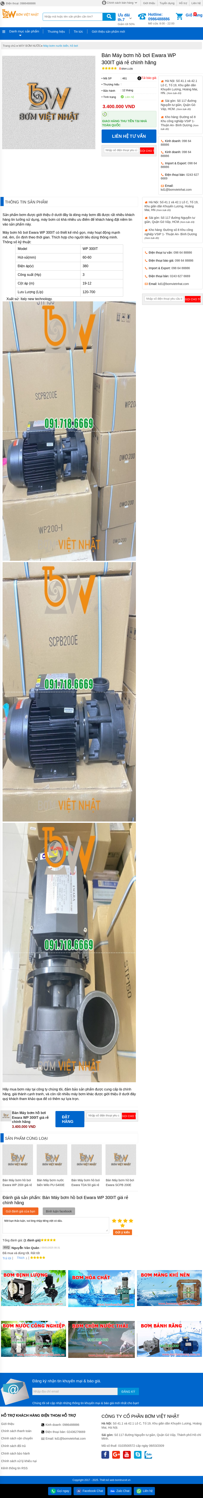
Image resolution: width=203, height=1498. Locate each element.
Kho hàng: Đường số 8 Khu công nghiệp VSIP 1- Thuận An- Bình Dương (171, 233)
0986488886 (71, 1424)
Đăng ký (128, 1391)
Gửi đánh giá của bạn (20, 1211)
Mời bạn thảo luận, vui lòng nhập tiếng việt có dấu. (56, 1224)
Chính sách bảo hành (15, 1453)
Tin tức (78, 31)
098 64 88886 (182, 252)
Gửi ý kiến (122, 1232)
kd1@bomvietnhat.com (176, 189)
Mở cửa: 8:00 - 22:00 (161, 18)
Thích (19, 1258)
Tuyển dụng (167, 3)
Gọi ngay (59, 1491)
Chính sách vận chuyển (17, 1438)
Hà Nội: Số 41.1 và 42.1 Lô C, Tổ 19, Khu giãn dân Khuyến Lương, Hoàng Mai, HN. (179, 86)
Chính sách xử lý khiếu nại (19, 1461)
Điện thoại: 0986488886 (18, 3)
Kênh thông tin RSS (14, 1468)
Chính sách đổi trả (13, 1446)
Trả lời (7, 1258)
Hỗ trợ (183, 3)
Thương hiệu (56, 31)
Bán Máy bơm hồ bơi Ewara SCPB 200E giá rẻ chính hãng (120, 1184)
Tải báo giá (146, 78)
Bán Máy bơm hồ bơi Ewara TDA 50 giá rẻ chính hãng (85, 1184)
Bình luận (126, 69)
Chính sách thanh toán (16, 1431)
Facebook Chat (89, 1491)
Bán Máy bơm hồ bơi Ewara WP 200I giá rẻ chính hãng (17, 1184)
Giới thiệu (149, 3)
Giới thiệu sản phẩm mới (108, 31)
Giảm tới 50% (127, 19)
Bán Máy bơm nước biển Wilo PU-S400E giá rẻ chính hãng (51, 1184)
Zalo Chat (120, 1491)
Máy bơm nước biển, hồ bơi (60, 45)
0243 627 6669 (180, 276)
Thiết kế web (107, 1480)
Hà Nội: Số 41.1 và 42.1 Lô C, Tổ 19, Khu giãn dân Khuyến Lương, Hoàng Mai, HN (171, 206)
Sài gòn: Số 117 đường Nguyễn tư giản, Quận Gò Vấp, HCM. (178, 105)
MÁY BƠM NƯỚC (30, 45)
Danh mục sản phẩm (24, 31)
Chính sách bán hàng (120, 2)
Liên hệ (196, 3)
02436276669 (76, 1432)
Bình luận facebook (59, 1211)
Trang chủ (9, 45)
